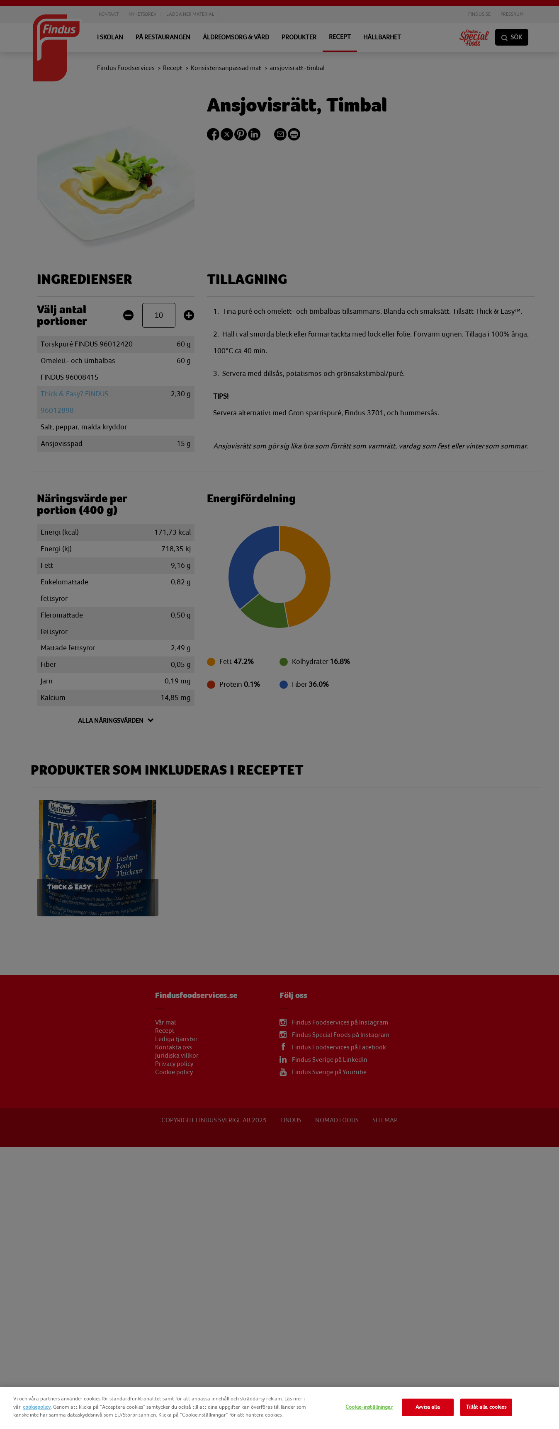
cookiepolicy (37, 1407)
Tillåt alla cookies (486, 1407)
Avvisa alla (428, 1407)
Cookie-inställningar (369, 1407)
